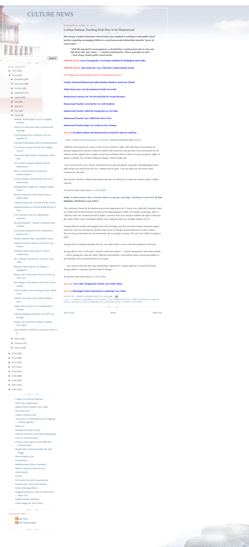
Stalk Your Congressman (26, 403)
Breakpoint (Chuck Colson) (27, 430)
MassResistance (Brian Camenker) (31, 464)
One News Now (22, 411)
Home (113, 312)
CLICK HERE (99, 190)
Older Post (157, 312)
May (17, 110)
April (17, 115)
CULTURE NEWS (50, 14)
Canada (77, 299)
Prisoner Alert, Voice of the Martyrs (31, 484)
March (18, 338)
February (19, 343)
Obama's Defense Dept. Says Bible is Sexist (33, 238)
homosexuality (122, 299)
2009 (14, 376)
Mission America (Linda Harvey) (30, 468)
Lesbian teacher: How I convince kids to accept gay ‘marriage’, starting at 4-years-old (112, 197)
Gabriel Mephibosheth (26, 522)
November (20, 83)
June (17, 106)
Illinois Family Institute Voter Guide (31, 407)
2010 (14, 371)
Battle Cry (20, 426)
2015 (14, 75)
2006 (14, 389)
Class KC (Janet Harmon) (26, 438)
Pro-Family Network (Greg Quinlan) (31, 480)
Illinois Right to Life (24, 456)
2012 (14, 362)
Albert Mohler (21, 472)
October (18, 88)
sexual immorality (92, 302)
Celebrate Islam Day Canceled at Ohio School (34, 202)
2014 (14, 353)
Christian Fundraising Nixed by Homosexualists (35, 142)
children (87, 299)
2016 (14, 70)
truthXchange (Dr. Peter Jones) (29, 503)
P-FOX (18, 476)
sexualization (113, 302)
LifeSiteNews (21, 460)
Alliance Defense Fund (25, 414)
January (18, 347)
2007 (14, 385)
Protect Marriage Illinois (26, 488)
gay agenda (100, 299)
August (18, 97)
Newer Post (69, 312)
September (20, 92)
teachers (137, 302)
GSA (110, 299)
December (19, 79)
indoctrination (140, 299)
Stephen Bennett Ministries (27, 499)
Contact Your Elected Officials (29, 399)
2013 (14, 358)
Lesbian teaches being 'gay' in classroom (90, 140)
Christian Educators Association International (35, 434)
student (126, 302)
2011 (14, 367)
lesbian (154, 299)
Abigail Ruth (22, 518)
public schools (72, 302)
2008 (14, 380)
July (17, 101)
